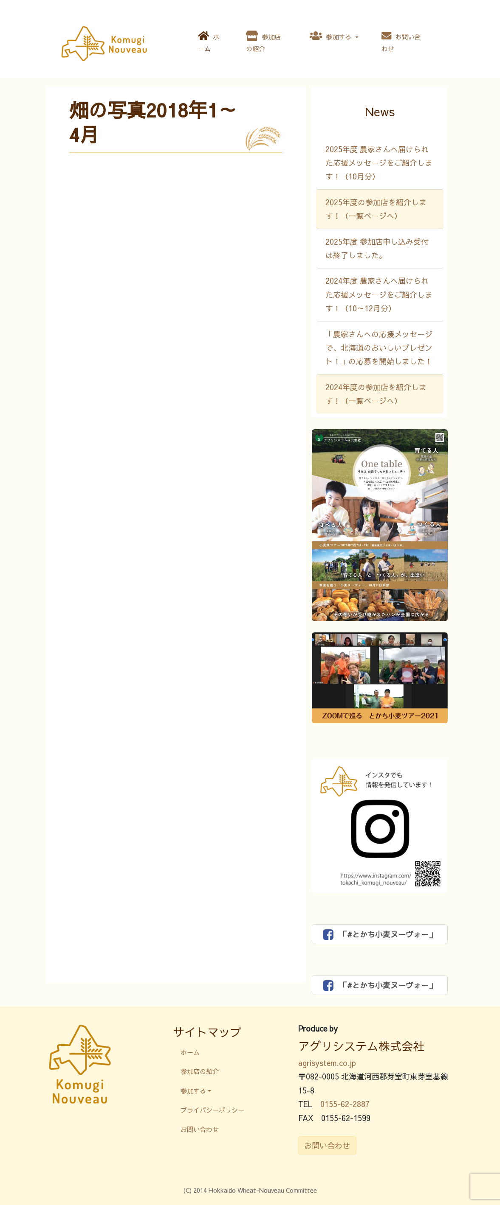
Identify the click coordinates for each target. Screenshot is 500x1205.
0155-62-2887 (345, 1104)
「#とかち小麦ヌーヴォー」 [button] (379, 934)
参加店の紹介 (263, 42)
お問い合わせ (401, 42)
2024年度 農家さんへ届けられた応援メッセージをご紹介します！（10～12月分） (378, 294)
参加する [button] (331, 36)
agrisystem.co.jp (327, 1062)
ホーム (208, 42)
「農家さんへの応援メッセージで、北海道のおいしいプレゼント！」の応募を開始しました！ (378, 348)
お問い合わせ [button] (327, 1145)
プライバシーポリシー (212, 1109)
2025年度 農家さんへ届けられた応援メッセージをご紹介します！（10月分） (378, 163)
